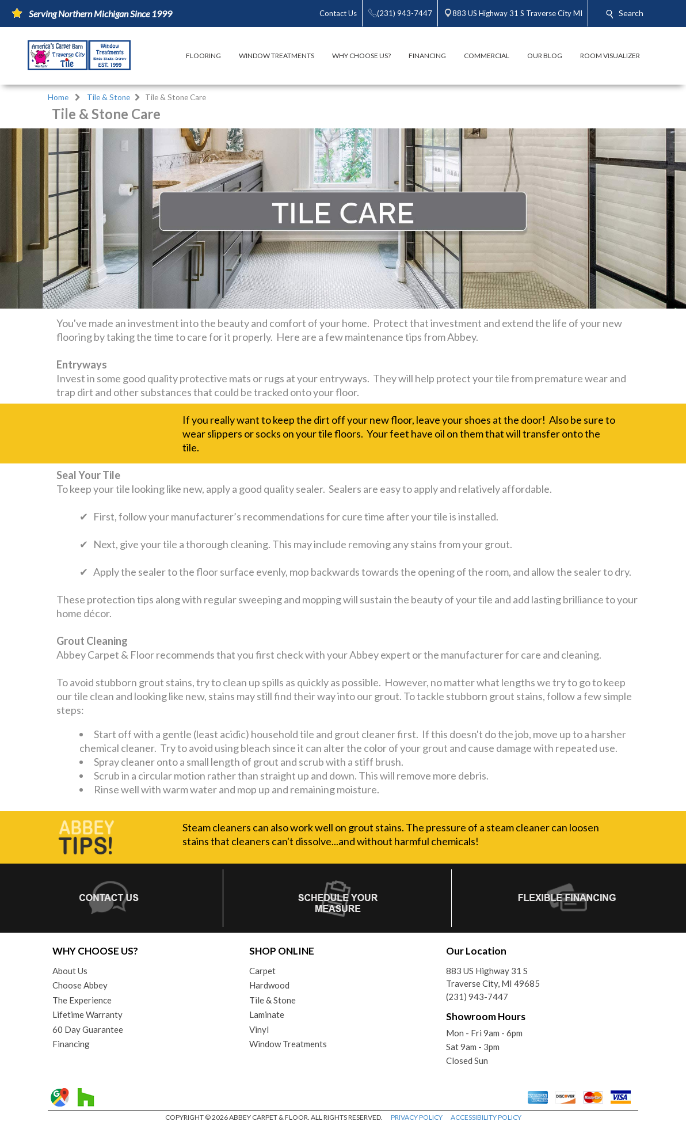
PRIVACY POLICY (417, 1117)
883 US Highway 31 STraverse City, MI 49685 (493, 977)
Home (58, 97)
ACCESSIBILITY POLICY (486, 1117)
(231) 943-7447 (477, 996)
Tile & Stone (108, 97)
